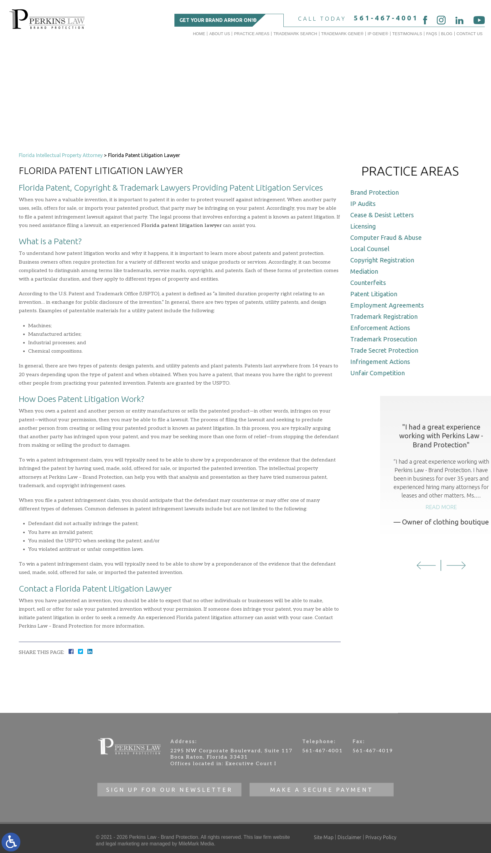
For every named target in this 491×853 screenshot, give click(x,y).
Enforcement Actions (384, 327)
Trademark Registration (387, 316)
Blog (446, 34)
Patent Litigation (377, 293)
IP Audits (366, 203)
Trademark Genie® (342, 34)
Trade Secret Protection (388, 350)
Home (199, 34)
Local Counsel (373, 248)
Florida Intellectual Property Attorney (61, 155)
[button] (459, 565)
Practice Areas (251, 34)
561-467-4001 (386, 18)
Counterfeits (372, 282)
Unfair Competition (381, 372)
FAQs (431, 34)
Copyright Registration (386, 260)
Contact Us (470, 34)
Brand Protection (378, 192)
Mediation (368, 271)
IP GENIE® (378, 34)
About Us (219, 34)
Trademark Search (295, 34)
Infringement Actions (384, 361)
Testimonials (407, 34)
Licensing (367, 226)
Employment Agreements (390, 305)
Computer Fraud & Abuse (389, 237)
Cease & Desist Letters (385, 215)
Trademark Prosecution (387, 339)
